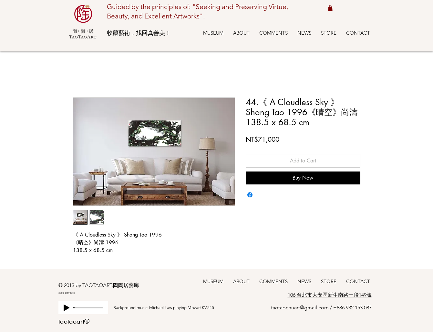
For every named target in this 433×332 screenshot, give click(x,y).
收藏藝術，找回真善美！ (139, 33)
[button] (213, 33)
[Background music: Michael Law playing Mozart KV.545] (169, 307)
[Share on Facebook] (250, 195)
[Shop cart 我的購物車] (330, 8)
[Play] (66, 307)
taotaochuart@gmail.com (300, 307)
